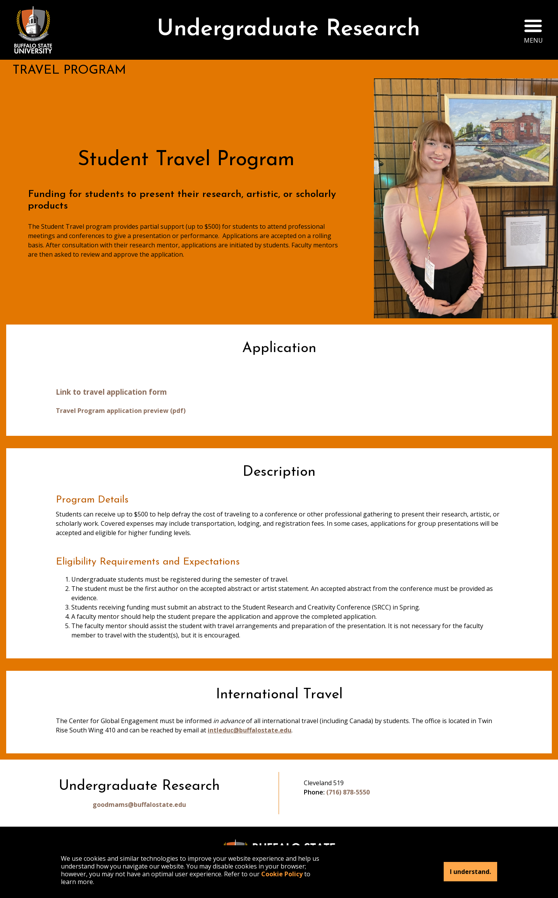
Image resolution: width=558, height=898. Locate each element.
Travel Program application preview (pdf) (121, 410)
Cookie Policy (282, 874)
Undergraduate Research (288, 29)
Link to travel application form (111, 392)
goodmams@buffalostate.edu (139, 804)
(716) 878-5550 (348, 792)
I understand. (470, 871)
